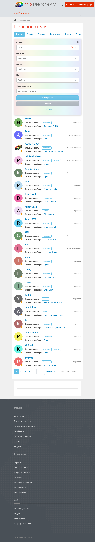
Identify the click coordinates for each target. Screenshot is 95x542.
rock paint (52, 239)
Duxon (64, 327)
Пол (18, 75)
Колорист (46, 123)
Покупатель (47, 198)
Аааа (27, 131)
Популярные (55, 34)
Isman (28, 282)
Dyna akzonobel (51, 189)
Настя (28, 118)
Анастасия (31, 206)
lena (27, 244)
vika (46, 239)
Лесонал (48, 126)
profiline (54, 302)
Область (20, 53)
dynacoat (55, 252)
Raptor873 (30, 219)
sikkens (47, 252)
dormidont (30, 194)
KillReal (29, 345)
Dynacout (48, 265)
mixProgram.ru (20, 537)
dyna (60, 239)
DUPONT (54, 202)
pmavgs (29, 357)
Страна (19, 42)
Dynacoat (48, 164)
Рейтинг (41, 34)
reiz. (61, 315)
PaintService (32, 332)
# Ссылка (47, 109)
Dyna (46, 139)
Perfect (47, 302)
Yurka (28, 295)
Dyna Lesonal (50, 227)
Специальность (23, 86)
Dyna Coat (48, 290)
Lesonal (47, 327)
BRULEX (60, 151)
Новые (68, 34)
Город (19, 64)
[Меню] (77, 13)
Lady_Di (29, 269)
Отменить (47, 103)
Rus (27, 181)
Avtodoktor (31, 307)
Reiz (53, 327)
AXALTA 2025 (32, 143)
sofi (27, 232)
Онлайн (30, 34)
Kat (26, 320)
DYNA (55, 126)
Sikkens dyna (49, 214)
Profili (46, 315)
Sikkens (47, 277)
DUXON (47, 151)
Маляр (56, 160)
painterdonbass (33, 156)
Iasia (27, 257)
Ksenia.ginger (32, 169)
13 (39, 371)
